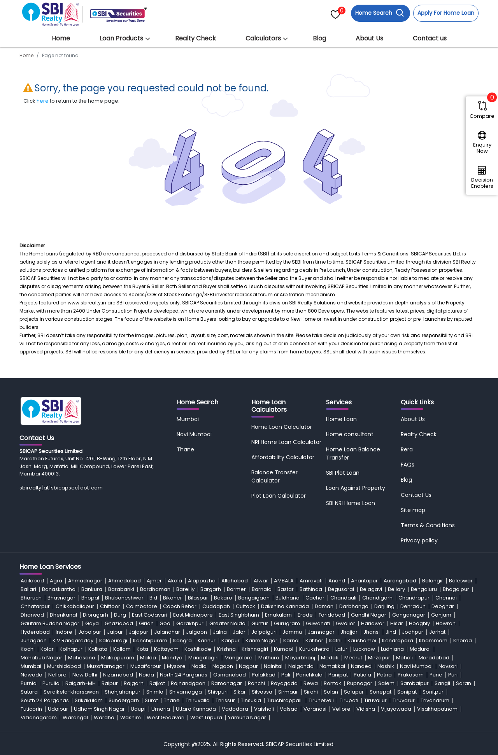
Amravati (311, 580)
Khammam (433, 640)
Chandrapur (414, 597)
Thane (185, 449)
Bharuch (31, 597)
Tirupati (349, 700)
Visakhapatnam (437, 709)
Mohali (404, 657)
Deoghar (442, 606)
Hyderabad (35, 632)
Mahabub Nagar (41, 657)
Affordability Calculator (282, 457)
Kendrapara (397, 640)
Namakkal (332, 666)
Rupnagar (359, 683)
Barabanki (121, 589)
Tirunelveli (321, 700)
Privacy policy (419, 540)
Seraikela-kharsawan (71, 692)
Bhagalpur (456, 589)
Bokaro (223, 597)
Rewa (310, 683)
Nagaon (222, 666)
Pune (436, 674)
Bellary (396, 589)
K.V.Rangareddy (73, 640)
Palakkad (263, 674)
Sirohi (311, 692)
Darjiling (384, 606)
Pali (285, 674)
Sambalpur (414, 683)
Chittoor (110, 606)
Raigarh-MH (80, 683)
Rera (407, 449)
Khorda (462, 640)
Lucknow (364, 649)
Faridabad (332, 615)
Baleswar (461, 580)
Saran (463, 683)
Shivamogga (185, 692)
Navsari (448, 666)
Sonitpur (433, 692)
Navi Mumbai (194, 434)
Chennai (446, 597)
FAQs (407, 464)
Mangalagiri (203, 657)
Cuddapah (216, 606)
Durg (120, 615)
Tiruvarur (404, 700)
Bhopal (90, 597)
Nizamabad (118, 674)
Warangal (75, 717)
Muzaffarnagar (105, 666)
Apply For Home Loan (445, 13)
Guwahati (318, 623)
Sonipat (407, 692)
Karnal (291, 640)
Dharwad (32, 615)
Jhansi (371, 632)
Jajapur (138, 632)
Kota (142, 649)
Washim (130, 717)
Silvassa (262, 692)
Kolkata (97, 649)
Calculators (263, 38)
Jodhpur (412, 632)
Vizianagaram (39, 717)
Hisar (396, 623)
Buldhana (287, 597)
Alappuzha (202, 580)
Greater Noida (227, 623)
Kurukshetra (314, 649)
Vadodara (235, 709)
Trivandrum (435, 700)
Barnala (262, 589)
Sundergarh (124, 700)
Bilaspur (198, 597)
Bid (153, 597)
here (43, 101)
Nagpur (248, 666)
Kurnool (283, 649)
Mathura (268, 657)
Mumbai (188, 419)
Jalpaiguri (264, 632)
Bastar (285, 589)
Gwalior (345, 623)
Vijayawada (396, 709)
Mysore (176, 666)
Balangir (432, 580)
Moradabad (434, 657)
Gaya (92, 623)
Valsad (289, 709)
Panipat (338, 674)
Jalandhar (167, 632)
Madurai (420, 649)
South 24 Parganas (45, 700)
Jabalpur (89, 632)
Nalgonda (301, 666)
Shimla (154, 692)
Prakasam (411, 674)
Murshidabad (64, 666)
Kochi (28, 649)
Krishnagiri (255, 649)
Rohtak (332, 683)
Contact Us (416, 495)
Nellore (57, 674)
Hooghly (419, 623)
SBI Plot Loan (342, 473)
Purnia (29, 683)
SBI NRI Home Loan (350, 503)
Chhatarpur (35, 606)
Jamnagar (321, 632)
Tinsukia (251, 700)
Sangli (442, 683)
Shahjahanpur (122, 692)
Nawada (31, 674)
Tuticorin (31, 709)
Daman (324, 606)
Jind (391, 632)
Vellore (341, 709)
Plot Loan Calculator (278, 496)
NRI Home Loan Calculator (286, 442)
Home (61, 38)
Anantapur (364, 580)
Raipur (110, 683)
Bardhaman (155, 589)
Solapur (354, 692)
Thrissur (225, 700)
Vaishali (264, 709)
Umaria (160, 709)
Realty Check (195, 38)
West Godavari (165, 717)
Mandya (172, 657)
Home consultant (350, 434)
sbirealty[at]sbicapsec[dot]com (61, 487)
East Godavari (149, 615)
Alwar (261, 580)
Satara (29, 692)
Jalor (239, 632)
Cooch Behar (179, 606)
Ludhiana (392, 649)
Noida (146, 674)
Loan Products (121, 38)
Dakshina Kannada (285, 606)
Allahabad (234, 580)
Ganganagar (408, 615)
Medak (329, 657)
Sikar (239, 692)
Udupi (138, 709)
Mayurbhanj (300, 657)
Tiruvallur (375, 700)
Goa (165, 623)
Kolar (47, 649)
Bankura (91, 589)
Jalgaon (196, 632)
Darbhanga (353, 606)
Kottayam (166, 649)
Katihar (314, 640)
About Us (369, 38)
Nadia (199, 666)
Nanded (361, 666)
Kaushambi (361, 640)
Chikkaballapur (75, 606)
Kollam (122, 649)
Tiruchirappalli (285, 700)
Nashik (385, 666)
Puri (453, 674)
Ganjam (441, 615)
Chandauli (343, 597)
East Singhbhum (239, 615)
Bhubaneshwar (124, 597)
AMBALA (284, 580)
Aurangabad (400, 580)
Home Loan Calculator (281, 427)
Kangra (182, 640)
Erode (305, 615)
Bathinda (311, 589)
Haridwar (372, 623)
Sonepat (380, 692)
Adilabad (32, 580)
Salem (386, 683)
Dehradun (413, 606)
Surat (151, 700)
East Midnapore (193, 615)
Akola (175, 580)
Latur (341, 649)
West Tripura (206, 717)
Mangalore (238, 657)
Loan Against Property (355, 488)
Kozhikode (197, 649)
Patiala (362, 674)
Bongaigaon (254, 597)
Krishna (226, 649)
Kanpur (230, 640)
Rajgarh (134, 683)
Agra (56, 580)
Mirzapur (379, 657)
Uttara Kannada (196, 709)
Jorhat (437, 632)
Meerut (353, 657)
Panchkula (309, 674)
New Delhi (84, 674)
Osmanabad (229, 674)
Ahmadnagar (85, 580)
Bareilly (185, 589)
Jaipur (115, 632)
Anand (336, 580)
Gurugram (287, 623)
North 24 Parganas (183, 674)
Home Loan (341, 419)
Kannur (207, 640)
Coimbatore (141, 606)
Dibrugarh (95, 615)
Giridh (146, 623)
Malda (148, 657)
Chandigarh (377, 597)
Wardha (104, 717)
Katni (335, 640)
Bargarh (210, 589)
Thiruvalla (198, 700)
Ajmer (154, 580)
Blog (319, 38)
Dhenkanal (63, 615)
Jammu (292, 632)
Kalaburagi (113, 640)
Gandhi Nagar (368, 615)
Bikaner (172, 597)
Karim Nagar (261, 640)
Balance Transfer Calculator (274, 476)
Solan (331, 692)
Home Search (379, 13)
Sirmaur (288, 692)
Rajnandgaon (188, 683)
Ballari (28, 589)
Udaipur (58, 709)
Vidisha (365, 709)
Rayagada (284, 683)
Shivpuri (218, 692)
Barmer (236, 589)
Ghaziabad (119, 623)
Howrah (446, 623)
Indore (64, 632)
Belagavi (371, 589)
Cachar (314, 597)
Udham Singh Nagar (99, 709)
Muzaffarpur (145, 666)
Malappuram (117, 657)
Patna (384, 674)
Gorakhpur (189, 623)
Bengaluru (424, 589)
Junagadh (34, 640)
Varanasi (314, 709)
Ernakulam (278, 615)
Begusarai (341, 589)
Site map (413, 510)
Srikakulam (89, 700)
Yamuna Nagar (247, 717)
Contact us (430, 38)
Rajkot (157, 683)
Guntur (259, 623)
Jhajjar (349, 632)
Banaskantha (58, 589)
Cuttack (245, 606)
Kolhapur (71, 649)
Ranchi (256, 683)
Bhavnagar (61, 597)
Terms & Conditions (428, 525)
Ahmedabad (124, 580)
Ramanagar (226, 683)
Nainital (273, 666)
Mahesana (81, 657)
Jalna (220, 632)
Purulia (51, 683)
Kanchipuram (150, 640)
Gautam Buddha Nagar (50, 623)
